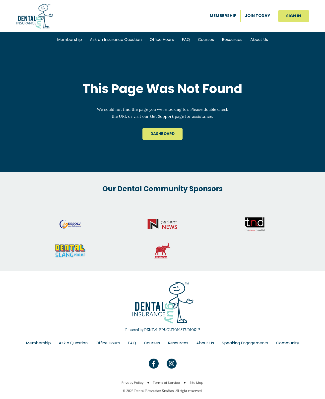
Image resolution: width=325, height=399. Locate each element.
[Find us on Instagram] (172, 364)
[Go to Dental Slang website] (70, 245)
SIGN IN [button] (293, 15)
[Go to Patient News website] (162, 219)
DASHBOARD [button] (162, 133)
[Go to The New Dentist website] (254, 219)
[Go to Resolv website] (70, 219)
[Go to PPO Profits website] (162, 245)
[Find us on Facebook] (154, 364)
